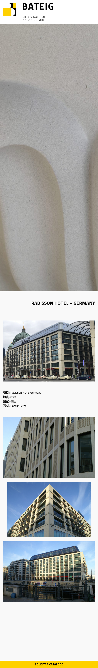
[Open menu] (92, 12)
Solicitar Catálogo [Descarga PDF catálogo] (49, 664)
